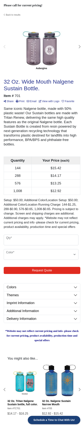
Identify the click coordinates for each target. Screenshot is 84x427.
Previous (4, 47)
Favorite (68, 101)
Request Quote (42, 270)
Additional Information (23, 311)
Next (79, 47)
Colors (11, 287)
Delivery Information (21, 319)
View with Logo (49, 101)
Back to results (12, 15)
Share (9, 101)
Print (20, 101)
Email (32, 101)
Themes (13, 295)
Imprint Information (20, 303)
